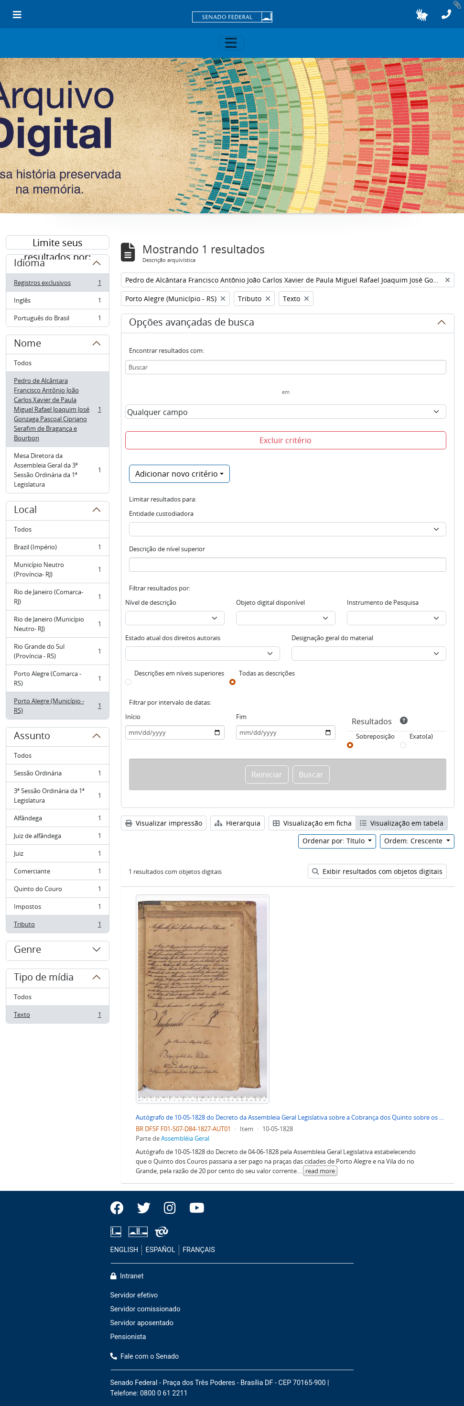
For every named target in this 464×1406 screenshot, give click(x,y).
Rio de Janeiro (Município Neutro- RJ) (57, 624)
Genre (27, 951)
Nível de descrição (150, 602)
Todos (23, 363)
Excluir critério (285, 440)
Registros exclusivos (57, 285)
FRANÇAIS (199, 1250)
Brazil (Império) (57, 549)
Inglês (57, 302)
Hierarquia (237, 823)
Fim (241, 716)
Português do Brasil (57, 320)
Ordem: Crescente (414, 840)
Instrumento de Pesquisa (383, 602)
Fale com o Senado (144, 1356)
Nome (27, 344)
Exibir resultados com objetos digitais (377, 871)
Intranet (127, 1276)
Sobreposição (375, 736)
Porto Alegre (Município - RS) (57, 706)
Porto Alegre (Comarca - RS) (57, 678)
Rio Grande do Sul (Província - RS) (57, 651)
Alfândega (57, 820)
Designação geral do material (332, 637)
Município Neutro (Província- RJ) (57, 569)
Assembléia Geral (185, 1138)
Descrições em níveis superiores (179, 673)
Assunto (32, 737)
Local (25, 511)
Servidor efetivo (134, 1295)
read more (320, 1170)
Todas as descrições (267, 673)
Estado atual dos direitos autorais (172, 637)
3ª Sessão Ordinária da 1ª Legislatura (57, 795)
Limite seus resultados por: (57, 243)
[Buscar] (285, 367)
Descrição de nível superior (167, 549)
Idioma (29, 264)
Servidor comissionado (145, 1309)
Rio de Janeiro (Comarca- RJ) (57, 597)
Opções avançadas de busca (191, 323)
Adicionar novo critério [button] (176, 474)
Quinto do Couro (57, 891)
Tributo (57, 926)
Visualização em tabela (401, 823)
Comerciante (57, 873)
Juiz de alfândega (57, 838)
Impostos (57, 909)
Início (132, 716)
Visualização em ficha (312, 823)
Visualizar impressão (163, 823)
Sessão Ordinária (57, 775)
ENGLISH (124, 1250)
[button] (422, 15)
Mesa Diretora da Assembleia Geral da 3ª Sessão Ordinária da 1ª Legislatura (57, 470)
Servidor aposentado (141, 1323)
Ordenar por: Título (334, 840)
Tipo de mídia (44, 978)
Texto (57, 1016)
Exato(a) (421, 736)
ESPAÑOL (160, 1250)
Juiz (57, 855)
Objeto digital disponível (270, 602)
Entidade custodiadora (161, 513)
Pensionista (128, 1337)
